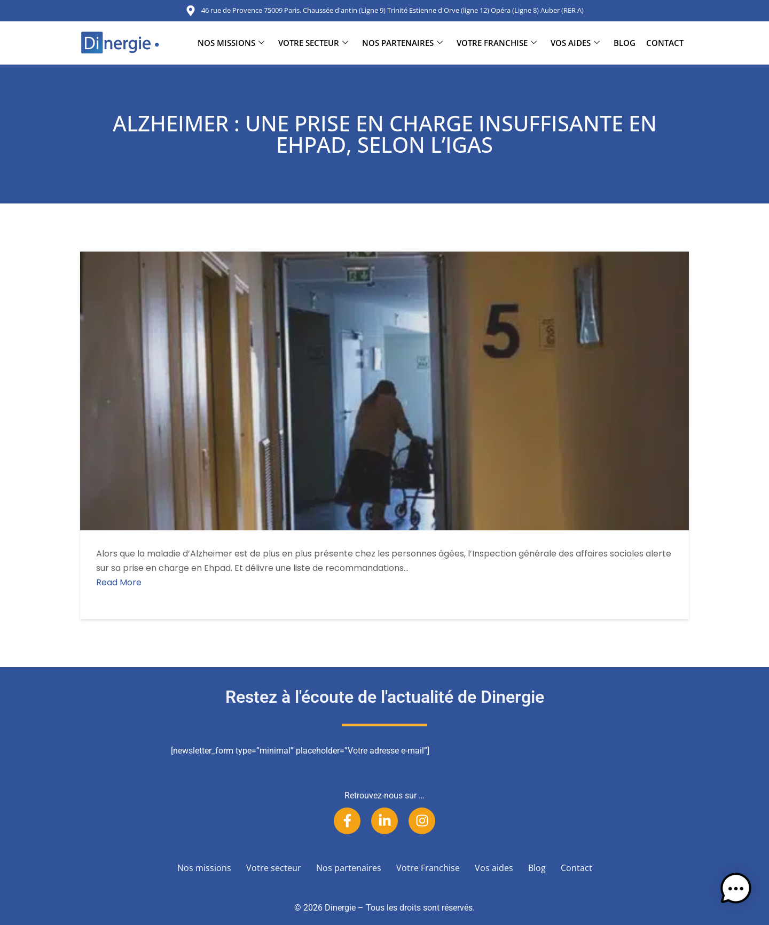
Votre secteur (313, 42)
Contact (665, 42)
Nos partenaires (402, 42)
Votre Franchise (497, 42)
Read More (119, 582)
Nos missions (231, 42)
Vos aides (575, 42)
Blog (624, 42)
